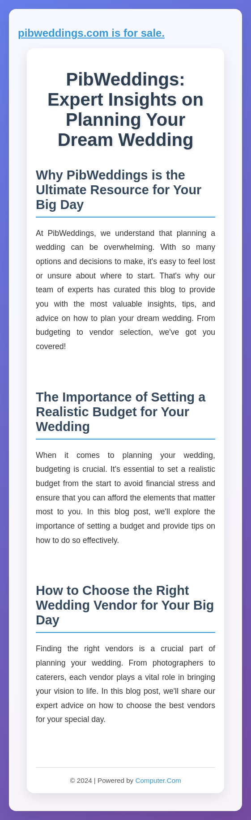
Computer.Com (158, 780)
